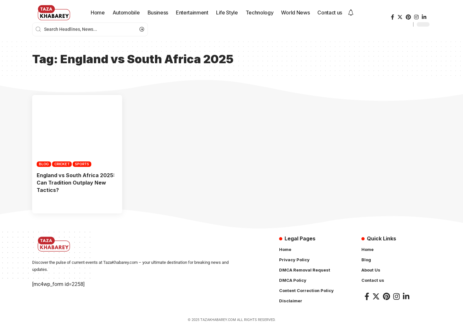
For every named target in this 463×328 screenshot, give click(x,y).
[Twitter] (400, 17)
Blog (44, 164)
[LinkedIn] (424, 17)
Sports (82, 164)
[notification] (351, 13)
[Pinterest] (408, 17)
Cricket (61, 164)
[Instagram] (416, 17)
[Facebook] (392, 17)
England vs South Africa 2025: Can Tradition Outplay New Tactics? (76, 182)
